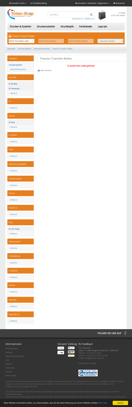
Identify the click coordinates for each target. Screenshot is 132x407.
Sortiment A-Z (78, 18)
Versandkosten (11, 348)
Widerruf (9, 364)
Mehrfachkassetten (18, 69)
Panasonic (15, 88)
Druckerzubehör (46, 26)
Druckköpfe (67, 26)
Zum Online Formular (87, 363)
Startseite (11, 48)
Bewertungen (11, 375)
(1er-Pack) (15, 229)
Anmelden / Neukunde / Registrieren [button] (92, 3)
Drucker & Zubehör (20, 26)
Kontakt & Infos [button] (18, 3)
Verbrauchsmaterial (42, 48)
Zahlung (8, 352)
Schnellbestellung (38, 3)
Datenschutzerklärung (14, 356)
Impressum (10, 368)
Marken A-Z (90, 18)
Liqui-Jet (102, 26)
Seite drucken (45, 70)
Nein (13, 122)
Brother (14, 84)
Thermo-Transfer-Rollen (62, 48)
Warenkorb (119, 3)
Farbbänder (85, 26)
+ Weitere (13, 93)
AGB (7, 360)
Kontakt (8, 371)
